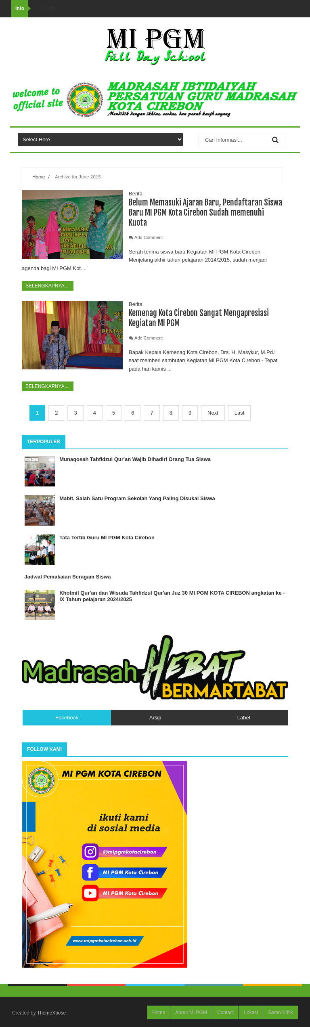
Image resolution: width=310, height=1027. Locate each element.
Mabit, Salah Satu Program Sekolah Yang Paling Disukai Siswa (137, 498)
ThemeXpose (51, 1013)
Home (38, 176)
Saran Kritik (280, 1012)
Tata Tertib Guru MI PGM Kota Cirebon (107, 537)
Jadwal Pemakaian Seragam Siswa (68, 577)
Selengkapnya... (47, 286)
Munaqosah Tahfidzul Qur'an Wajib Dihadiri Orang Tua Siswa (135, 459)
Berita (135, 194)
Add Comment (148, 237)
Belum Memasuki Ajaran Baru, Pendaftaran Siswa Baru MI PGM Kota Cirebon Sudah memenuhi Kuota (205, 212)
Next (212, 413)
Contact (225, 1012)
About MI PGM (191, 1012)
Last (240, 413)
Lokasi (251, 1012)
